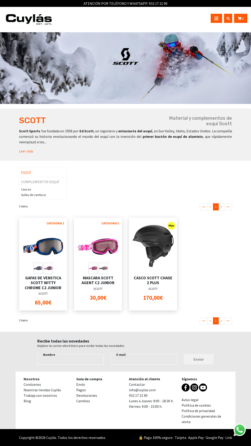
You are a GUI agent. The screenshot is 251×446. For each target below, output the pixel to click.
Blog (27, 401)
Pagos (81, 390)
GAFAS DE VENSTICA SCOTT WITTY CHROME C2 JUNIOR (43, 282)
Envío (80, 384)
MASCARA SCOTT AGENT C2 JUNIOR (98, 280)
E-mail (121, 355)
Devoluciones (86, 395)
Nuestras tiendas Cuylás (42, 390)
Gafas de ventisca (33, 195)
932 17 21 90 (158, 3)
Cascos (26, 189)
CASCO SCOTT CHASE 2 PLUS (153, 280)
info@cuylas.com (142, 390)
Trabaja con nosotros (40, 395)
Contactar (137, 384)
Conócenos (32, 384)
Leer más (26, 151)
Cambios (83, 401)
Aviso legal (190, 399)
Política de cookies (196, 405)
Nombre (49, 355)
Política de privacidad (198, 410)
